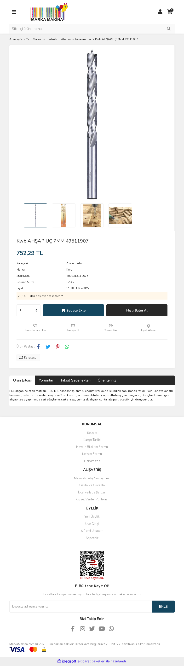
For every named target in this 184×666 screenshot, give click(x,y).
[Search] (92, 29)
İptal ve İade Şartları (92, 492)
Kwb (69, 270)
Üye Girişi (92, 524)
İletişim (92, 433)
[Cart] (170, 12)
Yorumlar (46, 380)
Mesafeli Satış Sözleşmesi (92, 478)
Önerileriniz (107, 380)
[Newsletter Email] (80, 607)
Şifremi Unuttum (92, 531)
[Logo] (47, 12)
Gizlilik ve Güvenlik (92, 485)
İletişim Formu (92, 454)
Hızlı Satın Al (137, 310)
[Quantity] (28, 310)
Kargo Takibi (92, 440)
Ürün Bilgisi (22, 380)
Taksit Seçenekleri (75, 380)
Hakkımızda (92, 461)
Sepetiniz (92, 538)
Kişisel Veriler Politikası (92, 499)
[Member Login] (160, 12)
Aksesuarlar (74, 263)
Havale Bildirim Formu (92, 447)
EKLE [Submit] (163, 606)
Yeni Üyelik (92, 517)
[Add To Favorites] (35, 330)
